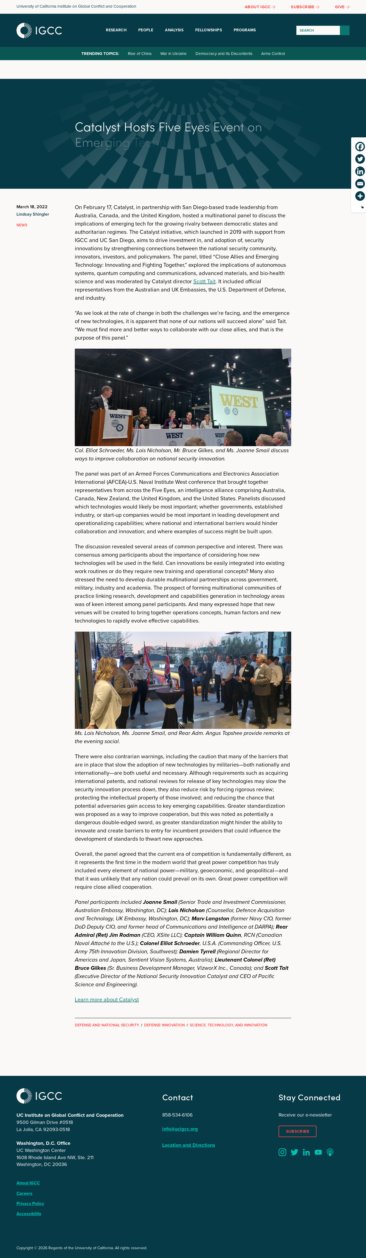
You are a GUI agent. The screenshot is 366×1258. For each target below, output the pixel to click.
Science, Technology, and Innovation (228, 1025)
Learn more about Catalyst (107, 999)
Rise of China (140, 54)
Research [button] (116, 30)
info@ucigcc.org (180, 1128)
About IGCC (28, 1183)
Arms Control (273, 54)
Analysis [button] (174, 30)
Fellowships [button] (208, 30)
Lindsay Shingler (32, 214)
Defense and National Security (107, 1025)
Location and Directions (188, 1145)
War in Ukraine (173, 54)
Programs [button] (245, 30)
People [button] (145, 30)
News (21, 225)
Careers (24, 1193)
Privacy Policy (30, 1203)
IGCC (39, 30)
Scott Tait (204, 281)
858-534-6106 (177, 1114)
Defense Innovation (164, 1025)
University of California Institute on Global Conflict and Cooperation (76, 6)
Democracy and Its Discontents (224, 54)
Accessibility (28, 1213)
